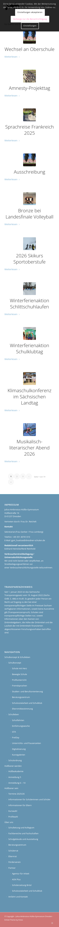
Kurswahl (12, 811)
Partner (12, 867)
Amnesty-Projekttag (29, 88)
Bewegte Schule (19, 674)
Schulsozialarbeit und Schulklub (27, 703)
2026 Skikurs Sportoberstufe (29, 258)
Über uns (8, 822)
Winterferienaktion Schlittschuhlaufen (29, 303)
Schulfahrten (18, 720)
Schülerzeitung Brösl (21, 885)
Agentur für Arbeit (20, 873)
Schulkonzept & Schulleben (17, 657)
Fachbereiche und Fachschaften (23, 833)
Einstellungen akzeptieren (29, 12)
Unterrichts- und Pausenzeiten (26, 743)
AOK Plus (16, 879)
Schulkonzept (14, 662)
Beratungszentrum (21, 697)
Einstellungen (30, 25)
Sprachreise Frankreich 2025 (29, 129)
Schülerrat (13, 850)
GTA (14, 731)
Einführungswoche (21, 725)
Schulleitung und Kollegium (21, 827)
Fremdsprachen (19, 685)
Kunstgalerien (18, 754)
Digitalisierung (19, 749)
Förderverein (14, 862)
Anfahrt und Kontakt (18, 896)
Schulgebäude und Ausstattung (23, 839)
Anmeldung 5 (14, 777)
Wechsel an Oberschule (29, 49)
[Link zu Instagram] (52, 923)
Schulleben (13, 714)
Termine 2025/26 (16, 793)
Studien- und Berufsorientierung (27, 691)
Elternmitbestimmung (22, 708)
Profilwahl (13, 816)
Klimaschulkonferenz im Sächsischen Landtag (29, 396)
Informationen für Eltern (20, 805)
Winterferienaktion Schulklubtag (29, 348)
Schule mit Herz (19, 668)
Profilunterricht (19, 679)
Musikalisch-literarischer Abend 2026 (29, 447)
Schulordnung (15, 760)
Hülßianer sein (11, 788)
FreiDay (15, 737)
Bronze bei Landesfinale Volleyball (29, 213)
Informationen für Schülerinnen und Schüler (29, 799)
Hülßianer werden (13, 765)
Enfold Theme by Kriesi (13, 920)
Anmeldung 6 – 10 (16, 782)
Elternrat (12, 856)
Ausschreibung (29, 172)
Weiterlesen (12, 56)
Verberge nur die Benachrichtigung (30, 19)
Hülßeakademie (15, 771)
